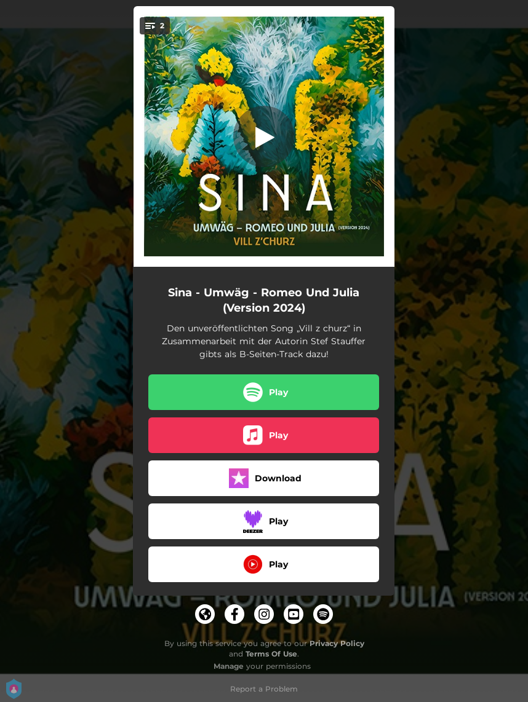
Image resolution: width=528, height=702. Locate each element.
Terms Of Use (271, 653)
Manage (229, 666)
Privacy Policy (337, 643)
